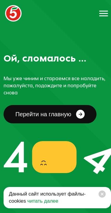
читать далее (42, 201)
